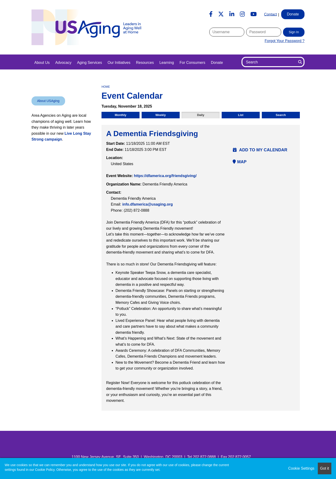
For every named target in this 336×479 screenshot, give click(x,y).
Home (106, 86)
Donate (217, 63)
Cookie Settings (301, 468)
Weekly (160, 115)
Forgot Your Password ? (284, 41)
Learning (166, 63)
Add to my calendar (260, 150)
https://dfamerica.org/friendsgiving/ (165, 176)
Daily (200, 115)
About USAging (48, 101)
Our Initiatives (119, 63)
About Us (42, 63)
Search (281, 115)
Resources (145, 63)
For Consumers (192, 63)
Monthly (120, 115)
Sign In (294, 32)
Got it (324, 468)
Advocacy (63, 63)
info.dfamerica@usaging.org (147, 204)
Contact (270, 14)
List (240, 115)
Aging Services (89, 63)
